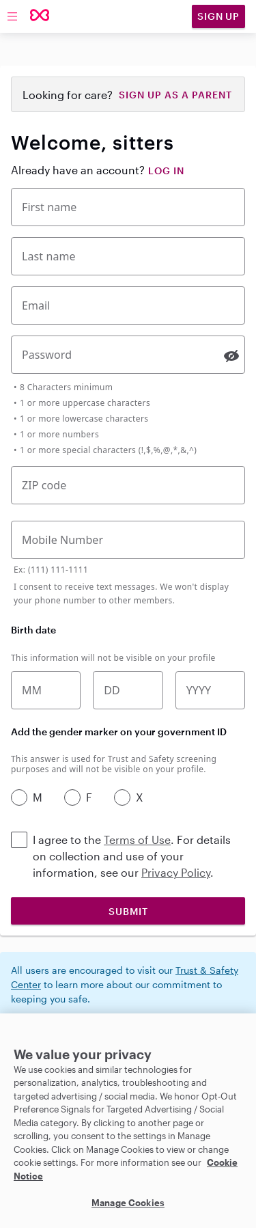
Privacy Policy (175, 872)
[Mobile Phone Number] (128, 540)
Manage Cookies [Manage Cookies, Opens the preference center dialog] (128, 1202)
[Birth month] (46, 690)
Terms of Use (137, 839)
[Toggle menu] (12, 16)
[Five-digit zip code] (128, 485)
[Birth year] (210, 690)
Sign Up (218, 16)
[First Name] (128, 207)
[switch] (231, 356)
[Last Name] (128, 256)
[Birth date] (127, 690)
